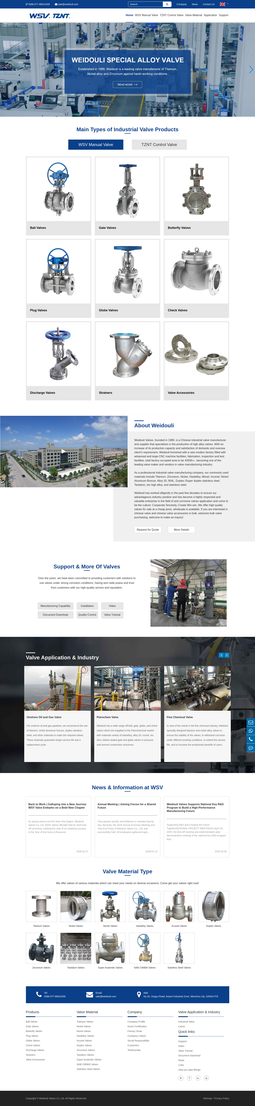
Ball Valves (31, 1021)
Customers (133, 1045)
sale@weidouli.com (66, 4)
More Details (181, 529)
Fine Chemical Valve (180, 717)
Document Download (55, 614)
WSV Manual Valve (146, 15)
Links (181, 1065)
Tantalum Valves (76, 967)
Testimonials (134, 1050)
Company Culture (137, 1036)
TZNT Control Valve (171, 15)
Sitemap (207, 1098)
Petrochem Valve (107, 717)
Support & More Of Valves (87, 567)
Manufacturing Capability (55, 605)
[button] (4, 69)
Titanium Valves (41, 926)
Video (112, 605)
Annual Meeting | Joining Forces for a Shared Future (127, 806)
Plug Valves (32, 1036)
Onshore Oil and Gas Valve (44, 717)
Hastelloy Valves (144, 926)
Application (210, 15)
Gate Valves (32, 1026)
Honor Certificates (137, 1026)
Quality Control (87, 614)
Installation (87, 605)
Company (182, 4)
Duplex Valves (213, 926)
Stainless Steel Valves (179, 967)
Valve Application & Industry (62, 657)
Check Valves (33, 1045)
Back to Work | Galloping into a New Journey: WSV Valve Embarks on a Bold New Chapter (57, 806)
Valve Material (193, 15)
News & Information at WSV (127, 787)
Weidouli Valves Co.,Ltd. (52, 1098)
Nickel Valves (76, 926)
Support (223, 15)
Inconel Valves (179, 926)
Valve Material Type (127, 871)
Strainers (30, 1054)
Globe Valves (33, 1040)
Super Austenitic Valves (110, 967)
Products (32, 1012)
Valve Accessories (35, 1059)
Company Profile (136, 1021)
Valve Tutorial (112, 614)
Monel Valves (110, 926)
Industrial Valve (186, 1021)
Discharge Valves (35, 1050)
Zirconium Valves (41, 967)
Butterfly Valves (34, 1031)
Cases (181, 1026)
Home (129, 15)
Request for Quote (148, 529)
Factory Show (135, 1031)
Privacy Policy (221, 1098)
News (195, 4)
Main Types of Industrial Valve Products (127, 129)
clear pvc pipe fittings (189, 1069)
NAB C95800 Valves (145, 967)
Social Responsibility (138, 1040)
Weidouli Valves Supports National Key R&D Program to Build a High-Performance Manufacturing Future (195, 807)
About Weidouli (154, 425)
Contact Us (209, 4)
